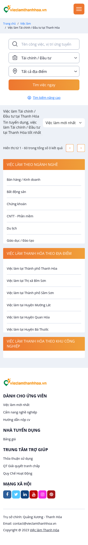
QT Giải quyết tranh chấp (21, 466)
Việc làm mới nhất (16, 405)
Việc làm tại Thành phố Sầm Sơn (30, 293)
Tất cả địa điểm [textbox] (34, 71)
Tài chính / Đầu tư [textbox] (36, 58)
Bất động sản (16, 192)
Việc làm (25, 24)
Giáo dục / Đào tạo (20, 240)
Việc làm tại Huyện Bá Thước (28, 329)
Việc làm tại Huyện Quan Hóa (28, 317)
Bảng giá (9, 439)
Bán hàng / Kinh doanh (23, 179)
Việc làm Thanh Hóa (44, 530)
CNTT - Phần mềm (20, 216)
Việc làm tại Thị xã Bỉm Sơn (26, 280)
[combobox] (44, 57)
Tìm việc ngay (44, 84)
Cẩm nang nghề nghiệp (20, 412)
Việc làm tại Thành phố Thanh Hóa (32, 268)
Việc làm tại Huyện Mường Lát (29, 305)
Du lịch (12, 228)
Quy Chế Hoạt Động (17, 473)
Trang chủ (9, 24)
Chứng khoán (16, 204)
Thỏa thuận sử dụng (18, 458)
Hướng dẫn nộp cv (16, 419)
